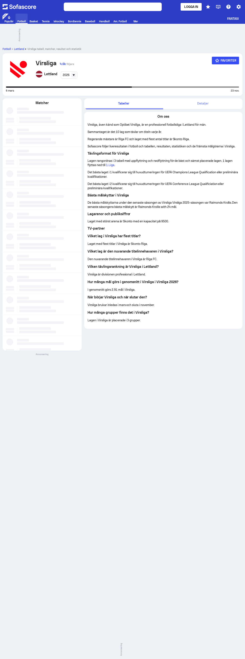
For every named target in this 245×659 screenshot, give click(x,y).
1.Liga (110, 165)
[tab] (123, 103)
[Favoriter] (225, 60)
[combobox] (69, 75)
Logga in (191, 6)
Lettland (19, 49)
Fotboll (7, 49)
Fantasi (233, 18)
